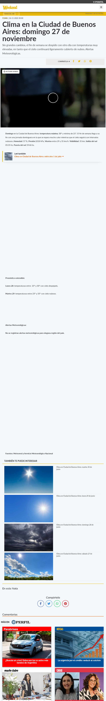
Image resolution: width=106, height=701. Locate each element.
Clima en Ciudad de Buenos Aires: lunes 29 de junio (75, 496)
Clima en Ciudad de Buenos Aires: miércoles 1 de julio (37, 156)
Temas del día (11, 14)
